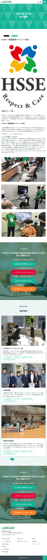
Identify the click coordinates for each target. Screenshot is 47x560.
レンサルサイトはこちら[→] (23, 272)
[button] (45, 2)
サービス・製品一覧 (6, 541)
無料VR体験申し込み (24, 264)
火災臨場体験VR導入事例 (10, 359)
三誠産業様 (7, 390)
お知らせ (34, 538)
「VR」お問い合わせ (25, 280)
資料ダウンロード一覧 (41, 2)
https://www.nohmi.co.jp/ (8, 534)
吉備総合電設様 (8, 441)
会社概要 (34, 541)
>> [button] (34, 459)
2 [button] (16, 459)
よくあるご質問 (5, 549)
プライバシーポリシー (36, 544)
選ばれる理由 (5, 544)
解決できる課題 (5, 538)
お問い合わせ (38, 2)
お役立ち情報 (5, 551)
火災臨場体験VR (8, 357)
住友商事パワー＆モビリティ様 (13, 348)
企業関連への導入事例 (27, 357)
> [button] (30, 459)
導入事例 (17, 357)
